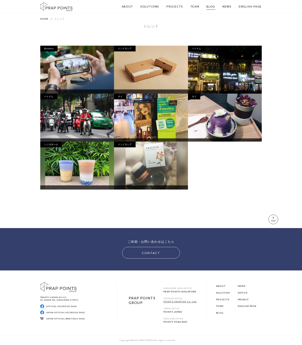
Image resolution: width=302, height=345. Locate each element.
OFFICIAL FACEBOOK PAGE (61, 306)
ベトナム (196, 48)
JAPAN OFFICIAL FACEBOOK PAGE (65, 312)
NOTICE (243, 292)
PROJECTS (222, 299)
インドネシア (125, 48)
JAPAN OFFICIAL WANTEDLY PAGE (65, 318)
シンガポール (51, 144)
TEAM (220, 306)
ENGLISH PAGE (247, 306)
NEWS (242, 286)
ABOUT (221, 286)
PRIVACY (243, 299)
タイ (120, 96)
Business (49, 48)
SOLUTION (223, 292)
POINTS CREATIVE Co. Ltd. (180, 301)
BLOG (220, 312)
